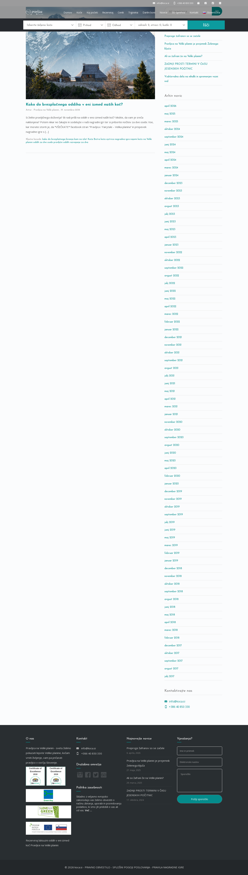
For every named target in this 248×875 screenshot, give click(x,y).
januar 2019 (171, 561)
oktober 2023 (172, 198)
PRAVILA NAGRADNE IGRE (168, 867)
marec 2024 (171, 168)
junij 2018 (169, 607)
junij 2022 (170, 291)
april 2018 (170, 622)
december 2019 (173, 491)
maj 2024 (169, 152)
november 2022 (173, 252)
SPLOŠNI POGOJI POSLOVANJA (131, 867)
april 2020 (170, 468)
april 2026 (170, 106)
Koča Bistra (94, 139)
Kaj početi (92, 12)
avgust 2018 (171, 599)
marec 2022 (171, 314)
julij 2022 (169, 283)
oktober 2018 (172, 584)
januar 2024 (171, 175)
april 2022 (170, 306)
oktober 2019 (172, 507)
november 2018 (173, 576)
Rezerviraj (107, 12)
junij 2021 (169, 383)
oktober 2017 (171, 653)
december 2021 (173, 337)
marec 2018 (171, 630)
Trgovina (133, 12)
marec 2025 (171, 121)
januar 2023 (171, 245)
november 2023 (173, 191)
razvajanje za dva (79, 142)
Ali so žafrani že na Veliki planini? (183, 56)
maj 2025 (169, 114)
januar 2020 (171, 484)
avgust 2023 (171, 206)
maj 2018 (169, 615)
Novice (163, 12)
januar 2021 (171, 414)
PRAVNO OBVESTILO (97, 867)
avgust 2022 (171, 276)
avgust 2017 (171, 668)
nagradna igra (122, 139)
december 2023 (173, 183)
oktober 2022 (172, 260)
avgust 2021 (171, 368)
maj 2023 (169, 229)
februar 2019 (171, 553)
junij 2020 (170, 453)
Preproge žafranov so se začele (182, 36)
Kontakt (194, 12)
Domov (68, 12)
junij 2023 (170, 221)
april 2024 (170, 160)
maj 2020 (170, 460)
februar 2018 (171, 638)
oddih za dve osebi (43, 142)
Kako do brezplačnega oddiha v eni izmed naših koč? (74, 105)
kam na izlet (80, 139)
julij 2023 (169, 214)
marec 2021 (171, 406)
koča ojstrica (107, 139)
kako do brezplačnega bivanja (58, 139)
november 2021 (173, 345)
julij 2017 (169, 676)
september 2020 (174, 437)
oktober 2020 (172, 430)
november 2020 (173, 422)
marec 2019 (171, 545)
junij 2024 (170, 144)
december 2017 (173, 645)
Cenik (121, 12)
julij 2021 (169, 376)
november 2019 (173, 499)
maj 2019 (169, 537)
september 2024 (173, 137)
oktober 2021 (171, 352)
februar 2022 (172, 322)
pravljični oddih (61, 142)
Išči (206, 25)
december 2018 (173, 568)
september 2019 (173, 514)
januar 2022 (171, 329)
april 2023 (170, 237)
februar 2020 (172, 476)
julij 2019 (169, 522)
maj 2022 (169, 299)
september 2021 (173, 360)
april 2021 (170, 399)
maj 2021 (169, 391)
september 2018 (173, 591)
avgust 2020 (171, 445)
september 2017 (173, 661)
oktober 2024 (172, 129)
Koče (79, 12)
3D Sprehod (178, 12)
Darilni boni (149, 12)
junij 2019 (169, 530)
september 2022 (173, 268)
